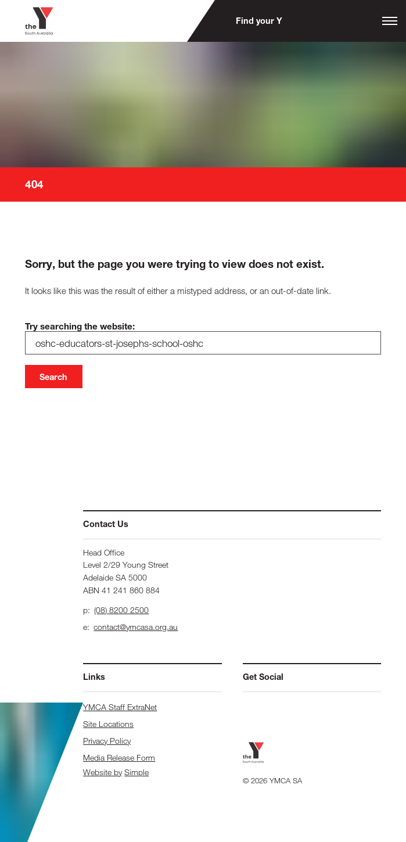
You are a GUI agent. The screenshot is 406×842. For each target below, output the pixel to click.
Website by (102, 772)
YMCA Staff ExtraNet (120, 707)
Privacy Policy (107, 741)
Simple (136, 772)
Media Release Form (119, 757)
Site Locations (108, 724)
